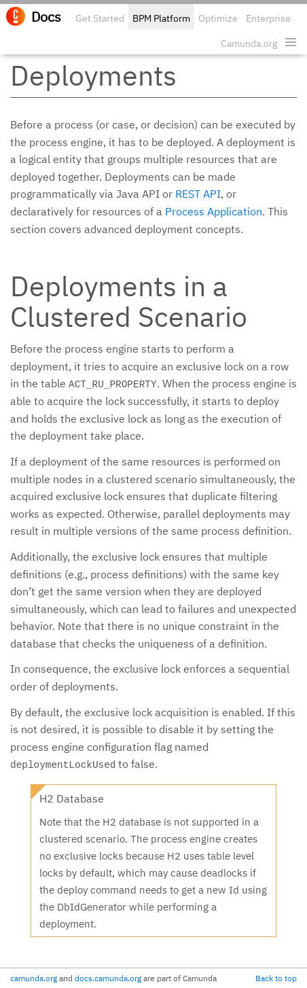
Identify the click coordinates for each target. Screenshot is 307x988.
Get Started (99, 18)
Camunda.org (249, 43)
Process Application (213, 211)
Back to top (276, 978)
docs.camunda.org (108, 978)
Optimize (218, 18)
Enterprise (268, 18)
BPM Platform (161, 18)
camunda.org (33, 978)
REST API (198, 193)
